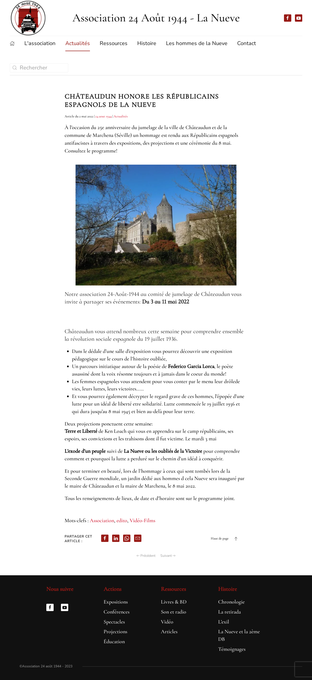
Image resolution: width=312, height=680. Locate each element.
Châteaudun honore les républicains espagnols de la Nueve (142, 100)
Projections (115, 631)
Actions (112, 589)
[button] (236, 538)
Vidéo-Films (142, 520)
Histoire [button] (146, 43)
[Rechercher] (39, 67)
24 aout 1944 (103, 116)
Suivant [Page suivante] (168, 555)
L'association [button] (40, 43)
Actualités (121, 116)
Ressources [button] (113, 43)
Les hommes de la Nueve (196, 43)
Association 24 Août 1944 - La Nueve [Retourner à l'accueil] (156, 18)
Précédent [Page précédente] (146, 555)
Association (102, 520)
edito (122, 520)
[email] (137, 538)
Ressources (172, 589)
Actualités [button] (77, 43)
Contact (246, 43)
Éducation (113, 641)
